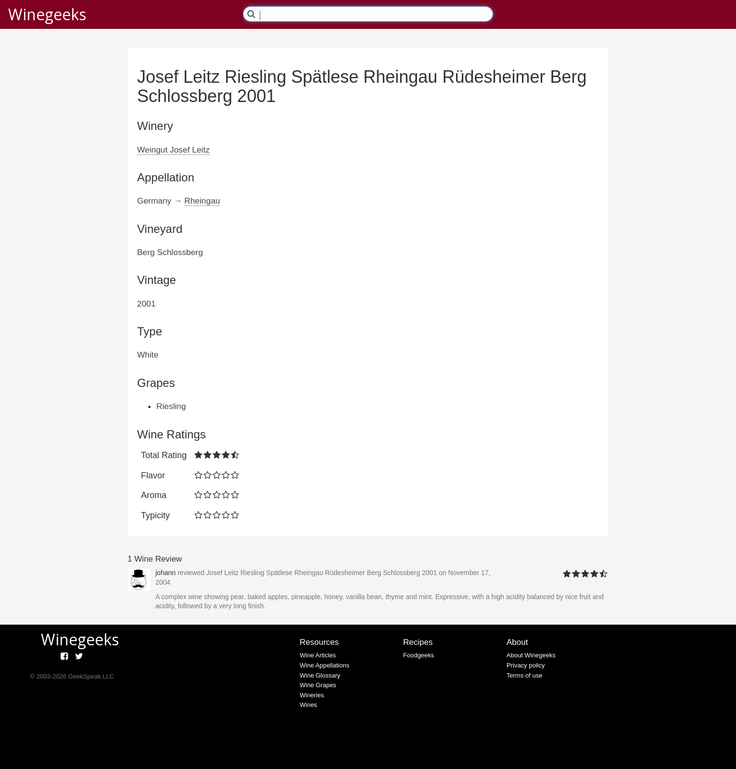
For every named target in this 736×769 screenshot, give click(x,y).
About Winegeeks (531, 655)
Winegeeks (47, 14)
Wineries (312, 695)
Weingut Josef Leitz (173, 149)
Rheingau (202, 200)
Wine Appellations (324, 665)
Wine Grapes (318, 685)
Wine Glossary (320, 675)
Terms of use (524, 675)
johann (165, 573)
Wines (308, 704)
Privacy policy (526, 665)
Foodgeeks (418, 655)
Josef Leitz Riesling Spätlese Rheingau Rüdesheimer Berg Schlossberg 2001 (321, 573)
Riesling (171, 406)
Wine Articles (318, 655)
